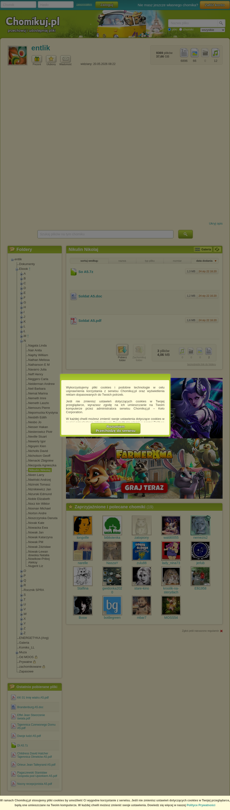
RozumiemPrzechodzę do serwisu (116, 428)
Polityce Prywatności (201, 805)
